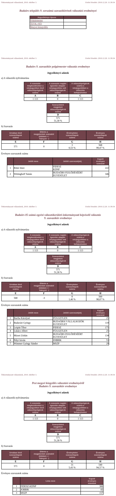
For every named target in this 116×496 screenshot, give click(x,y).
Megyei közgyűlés (39, 27)
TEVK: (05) (36, 23)
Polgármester (36, 20)
